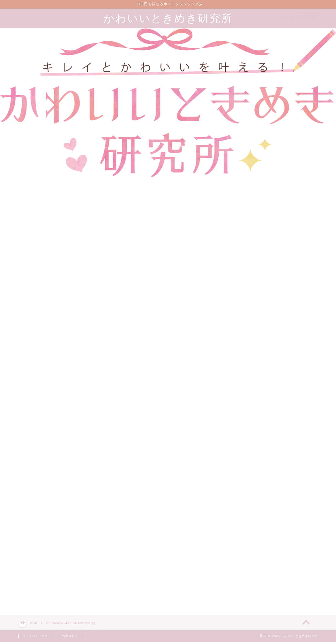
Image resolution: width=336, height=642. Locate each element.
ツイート (239, 592)
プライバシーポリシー (38, 636)
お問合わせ (70, 636)
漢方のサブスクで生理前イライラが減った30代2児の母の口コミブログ (285, 552)
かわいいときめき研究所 (168, 18)
